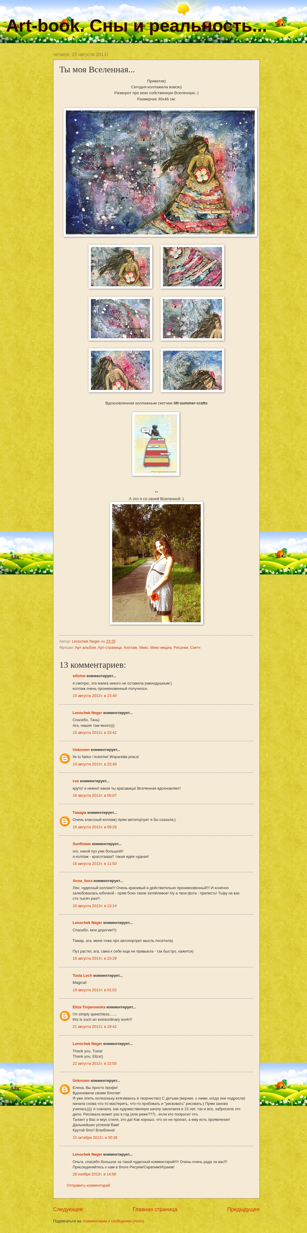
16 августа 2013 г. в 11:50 (95, 863)
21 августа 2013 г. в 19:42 (95, 1026)
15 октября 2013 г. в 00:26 (95, 1137)
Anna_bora (82, 880)
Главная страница (155, 1209)
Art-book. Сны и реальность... (136, 25)
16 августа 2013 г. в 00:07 (95, 795)
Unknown (81, 749)
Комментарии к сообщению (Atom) (113, 1221)
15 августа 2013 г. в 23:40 (95, 695)
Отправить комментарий (88, 1185)
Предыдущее (243, 1209)
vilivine (79, 676)
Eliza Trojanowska (89, 1007)
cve (76, 781)
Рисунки (181, 647)
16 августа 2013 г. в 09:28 (95, 827)
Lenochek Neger (86, 641)
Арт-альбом (85, 647)
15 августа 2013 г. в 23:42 (95, 732)
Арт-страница (110, 647)
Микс (143, 647)
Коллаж (130, 647)
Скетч (195, 647)
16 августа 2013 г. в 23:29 (95, 958)
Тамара (79, 812)
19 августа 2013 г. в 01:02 (95, 990)
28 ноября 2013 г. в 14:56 (94, 1174)
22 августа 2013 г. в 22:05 (95, 1063)
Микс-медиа (161, 647)
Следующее (68, 1209)
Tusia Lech (82, 975)
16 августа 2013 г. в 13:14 (95, 906)
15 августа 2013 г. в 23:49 (95, 764)
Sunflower (82, 844)
